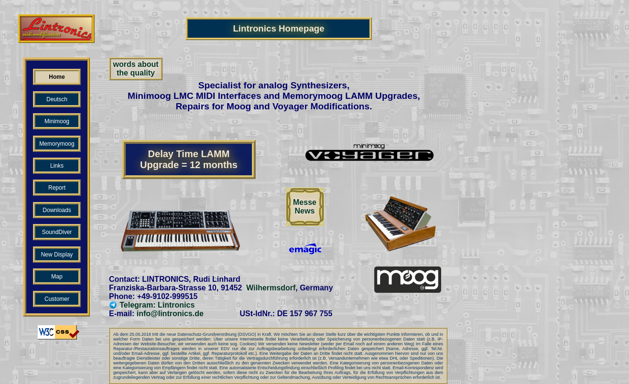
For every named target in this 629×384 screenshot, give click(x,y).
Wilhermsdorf (270, 288)
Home (57, 77)
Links (57, 165)
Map (56, 276)
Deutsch (56, 99)
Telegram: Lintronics (152, 305)
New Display (57, 254)
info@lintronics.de (170, 313)
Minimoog (56, 121)
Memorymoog (56, 143)
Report (56, 187)
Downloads (57, 210)
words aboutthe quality (135, 68)
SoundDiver (57, 232)
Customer (56, 299)
